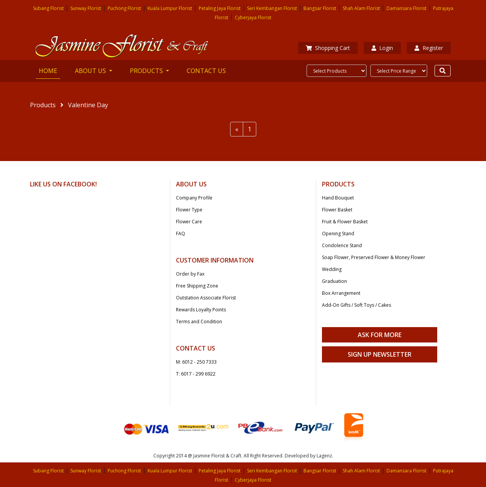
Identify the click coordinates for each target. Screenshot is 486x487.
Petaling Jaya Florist (220, 8)
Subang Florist (48, 8)
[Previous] (236, 129)
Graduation (334, 281)
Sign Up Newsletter (379, 354)
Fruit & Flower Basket (345, 221)
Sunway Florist (85, 8)
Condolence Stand (342, 245)
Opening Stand (338, 233)
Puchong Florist (124, 8)
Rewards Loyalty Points (201, 309)
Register (429, 48)
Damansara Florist (406, 8)
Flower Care (189, 221)
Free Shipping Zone (197, 286)
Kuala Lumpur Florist (170, 8)
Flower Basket (337, 209)
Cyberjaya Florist (253, 17)
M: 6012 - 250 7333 (196, 362)
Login (382, 48)
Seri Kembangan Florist (272, 8)
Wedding (332, 269)
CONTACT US (206, 70)
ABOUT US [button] (91, 70)
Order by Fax (190, 274)
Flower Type (189, 209)
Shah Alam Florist (361, 8)
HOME (49, 70)
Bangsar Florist (320, 8)
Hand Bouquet (338, 197)
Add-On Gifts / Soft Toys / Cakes (356, 305)
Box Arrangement (341, 293)
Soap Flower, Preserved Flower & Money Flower (373, 257)
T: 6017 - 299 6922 (196, 374)
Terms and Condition (199, 321)
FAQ (180, 233)
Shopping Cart (328, 48)
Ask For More (379, 335)
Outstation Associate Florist (206, 297)
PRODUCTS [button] (147, 70)
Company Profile (194, 197)
